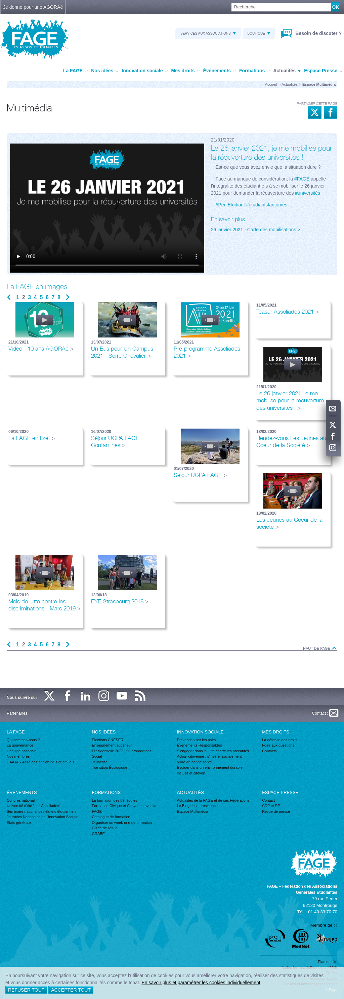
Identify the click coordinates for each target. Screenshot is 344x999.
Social (97, 756)
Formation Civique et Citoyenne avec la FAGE (124, 808)
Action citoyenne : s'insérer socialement (209, 756)
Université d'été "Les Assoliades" (33, 806)
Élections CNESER (107, 740)
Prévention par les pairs (196, 740)
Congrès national (21, 800)
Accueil (271, 84)
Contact (268, 800)
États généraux (19, 823)
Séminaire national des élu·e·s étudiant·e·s (41, 811)
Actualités (287, 71)
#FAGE (301, 179)
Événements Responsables (199, 745)
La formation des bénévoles (114, 800)
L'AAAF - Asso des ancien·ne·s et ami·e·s (40, 762)
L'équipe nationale (22, 751)
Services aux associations (208, 33)
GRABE (98, 834)
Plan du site (327, 962)
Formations (254, 71)
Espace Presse (323, 71)
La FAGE (75, 71)
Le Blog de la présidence (197, 806)
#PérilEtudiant (230, 204)
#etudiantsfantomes (266, 204)
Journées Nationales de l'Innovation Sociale (42, 817)
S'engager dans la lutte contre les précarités (213, 751)
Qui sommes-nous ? (23, 740)
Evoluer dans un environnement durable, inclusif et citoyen (210, 770)
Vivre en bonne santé (194, 762)
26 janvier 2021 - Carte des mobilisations (253, 229)
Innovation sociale (145, 71)
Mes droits (185, 71)
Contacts (269, 751)
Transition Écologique (109, 767)
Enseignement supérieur (112, 745)
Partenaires (17, 713)
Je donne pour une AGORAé (33, 7)
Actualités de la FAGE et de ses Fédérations (213, 800)
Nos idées (104, 71)
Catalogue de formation (111, 817)
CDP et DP (271, 806)
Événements (219, 71)
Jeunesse (100, 762)
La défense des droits (279, 740)
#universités (307, 193)
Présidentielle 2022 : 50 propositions (121, 751)
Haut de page (320, 648)
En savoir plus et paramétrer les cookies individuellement (200, 982)
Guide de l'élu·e (104, 828)
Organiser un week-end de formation (122, 823)
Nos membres (18, 756)
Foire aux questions (278, 745)
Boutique (259, 33)
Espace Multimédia (192, 811)
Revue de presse (276, 811)
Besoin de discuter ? (318, 33)
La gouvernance (20, 745)
